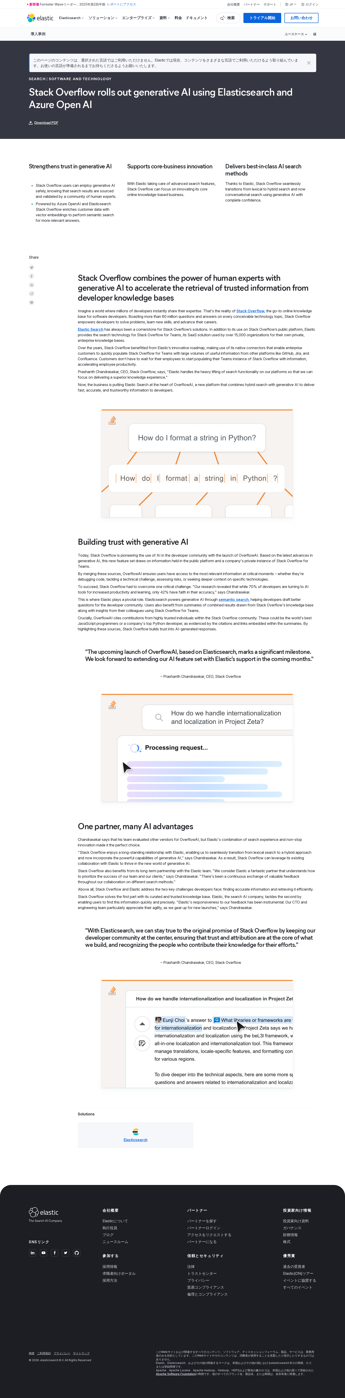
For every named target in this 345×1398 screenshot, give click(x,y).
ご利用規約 (44, 1353)
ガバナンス (292, 1228)
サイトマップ (81, 1353)
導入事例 (38, 34)
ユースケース (294, 34)
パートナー (252, 4)
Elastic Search (90, 329)
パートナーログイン (203, 1228)
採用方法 (109, 1280)
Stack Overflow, (251, 311)
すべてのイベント (298, 1287)
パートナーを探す (202, 1221)
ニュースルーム (115, 1242)
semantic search (234, 599)
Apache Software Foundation (176, 1374)
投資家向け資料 (296, 1221)
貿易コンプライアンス (205, 1287)
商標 (31, 1353)
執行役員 (109, 1228)
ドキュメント (197, 18)
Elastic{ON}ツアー (298, 1273)
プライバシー (198, 1280)
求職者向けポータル (119, 1273)
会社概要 (233, 4)
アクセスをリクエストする (209, 1235)
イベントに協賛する (299, 1280)
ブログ (108, 1235)
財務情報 (290, 1235)
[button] (309, 63)
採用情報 (109, 1266)
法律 (191, 1266)
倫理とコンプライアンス (207, 1294)
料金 (178, 18)
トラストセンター (202, 1273)
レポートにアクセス (121, 4)
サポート (269, 4)
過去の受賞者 (294, 1266)
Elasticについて (115, 1221)
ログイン (310, 4)
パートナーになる (202, 1242)
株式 (286, 1242)
